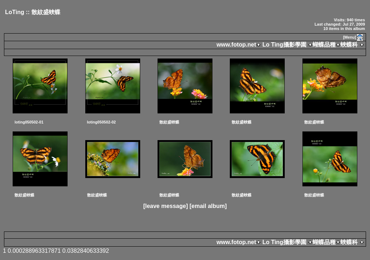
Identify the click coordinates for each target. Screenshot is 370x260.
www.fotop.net (236, 45)
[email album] (208, 206)
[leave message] (165, 206)
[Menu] (349, 37)
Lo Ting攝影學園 (284, 45)
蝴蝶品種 (324, 45)
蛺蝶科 (349, 45)
